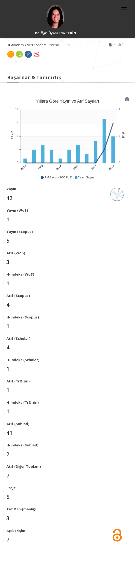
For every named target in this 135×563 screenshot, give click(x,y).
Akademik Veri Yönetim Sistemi (33, 45)
